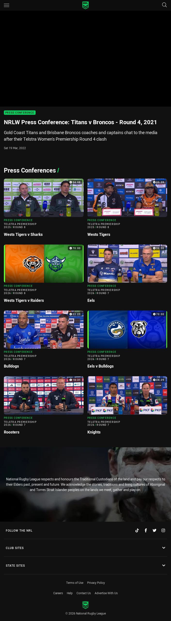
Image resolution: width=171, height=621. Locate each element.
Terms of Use (74, 583)
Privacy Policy (96, 583)
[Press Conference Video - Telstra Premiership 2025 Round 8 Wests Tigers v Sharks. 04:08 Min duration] (44, 210)
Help (70, 593)
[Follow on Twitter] (154, 530)
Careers (58, 593)
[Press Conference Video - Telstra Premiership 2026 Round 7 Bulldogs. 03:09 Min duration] (44, 341)
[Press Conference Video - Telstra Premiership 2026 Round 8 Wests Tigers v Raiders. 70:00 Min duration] (44, 276)
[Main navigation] (6, 5)
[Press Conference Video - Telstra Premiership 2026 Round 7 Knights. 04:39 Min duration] (127, 407)
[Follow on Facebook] (146, 530)
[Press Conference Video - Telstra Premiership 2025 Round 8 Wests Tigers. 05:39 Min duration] (127, 210)
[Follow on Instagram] (163, 530)
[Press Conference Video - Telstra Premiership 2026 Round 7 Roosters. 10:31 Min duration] (44, 407)
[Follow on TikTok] (137, 530)
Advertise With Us (106, 593)
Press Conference (19, 112)
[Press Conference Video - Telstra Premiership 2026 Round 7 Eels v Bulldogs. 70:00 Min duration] (127, 341)
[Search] (164, 5)
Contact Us (84, 593)
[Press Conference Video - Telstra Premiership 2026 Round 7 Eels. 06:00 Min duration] (127, 276)
